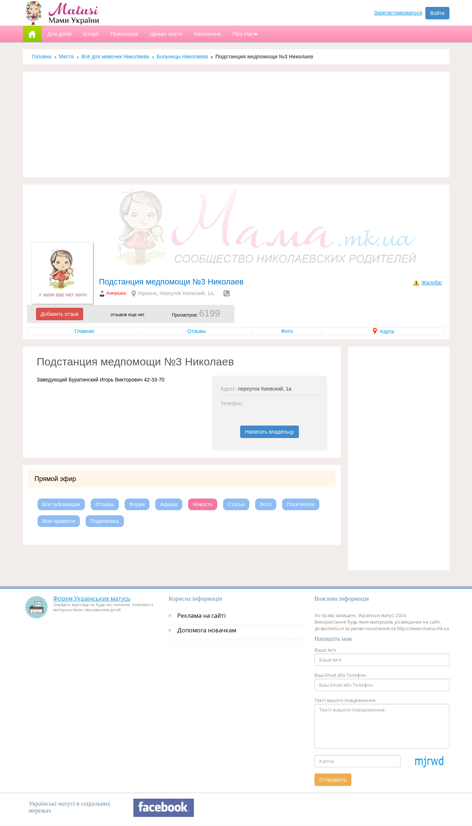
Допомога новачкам (206, 630)
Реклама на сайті (201, 615)
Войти (437, 13)
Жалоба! (431, 283)
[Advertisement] (236, 124)
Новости (202, 504)
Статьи (236, 504)
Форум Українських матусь (91, 598)
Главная (84, 331)
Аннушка (116, 293)
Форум (137, 504)
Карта (383, 331)
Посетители (301, 504)
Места (66, 56)
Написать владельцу (269, 432)
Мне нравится (58, 521)
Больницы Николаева (182, 56)
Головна (41, 56)
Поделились (104, 521)
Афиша (169, 504)
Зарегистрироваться (398, 13)
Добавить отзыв (60, 314)
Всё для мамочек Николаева (115, 56)
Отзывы (196, 331)
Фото (287, 331)
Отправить (333, 779)
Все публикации (61, 504)
